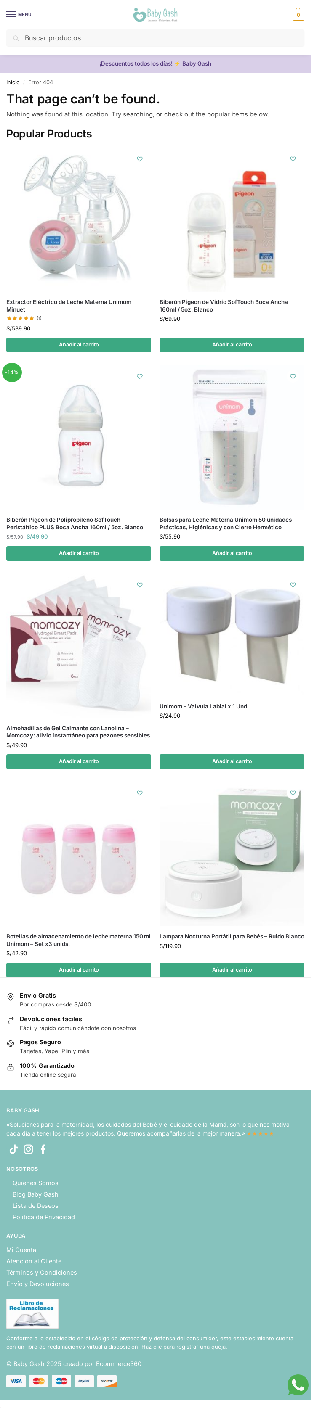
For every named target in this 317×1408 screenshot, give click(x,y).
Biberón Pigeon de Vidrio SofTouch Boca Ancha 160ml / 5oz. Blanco (224, 306)
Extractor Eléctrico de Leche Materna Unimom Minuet (68, 306)
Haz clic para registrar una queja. (184, 1347)
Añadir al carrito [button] (79, 344)
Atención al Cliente (33, 1262)
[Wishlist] (138, 159)
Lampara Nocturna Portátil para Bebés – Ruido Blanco (232, 937)
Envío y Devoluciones (37, 1284)
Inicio (13, 82)
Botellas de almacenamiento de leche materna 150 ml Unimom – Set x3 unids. (78, 941)
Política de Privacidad (44, 1217)
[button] (297, 15)
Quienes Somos (36, 1184)
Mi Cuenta (21, 1251)
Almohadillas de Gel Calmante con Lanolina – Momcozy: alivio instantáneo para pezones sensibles (78, 732)
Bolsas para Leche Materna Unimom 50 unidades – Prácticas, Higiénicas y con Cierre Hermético (228, 524)
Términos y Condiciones (41, 1273)
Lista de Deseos (36, 1206)
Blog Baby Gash (36, 1195)
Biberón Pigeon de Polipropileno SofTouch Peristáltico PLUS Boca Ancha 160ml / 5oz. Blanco (74, 524)
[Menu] (19, 14)
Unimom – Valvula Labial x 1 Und (203, 706)
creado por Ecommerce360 (102, 1364)
